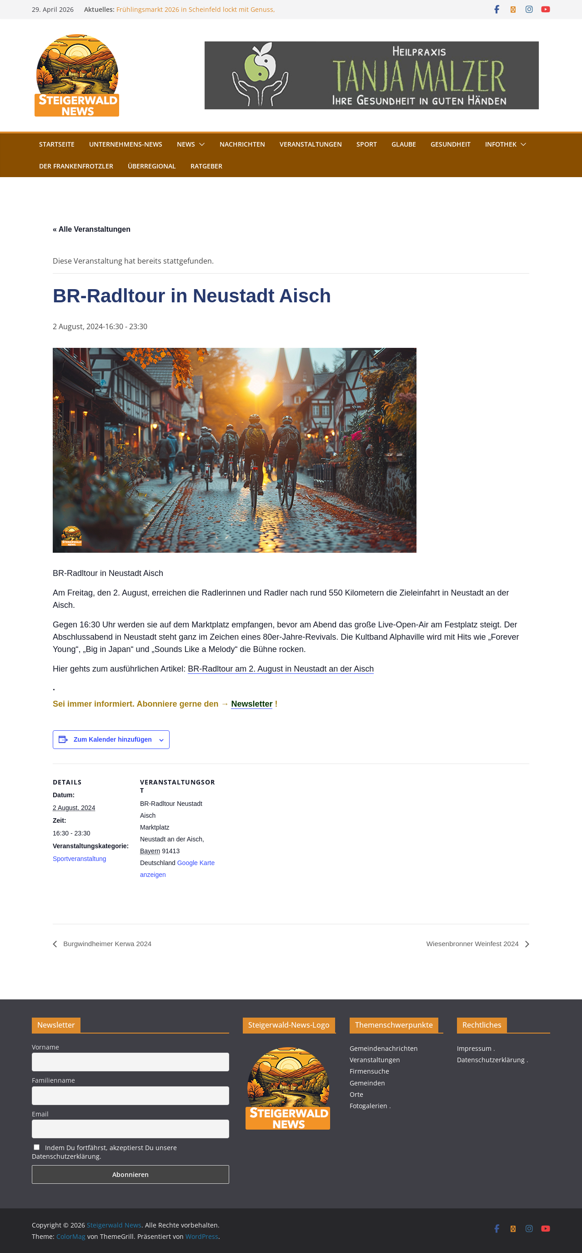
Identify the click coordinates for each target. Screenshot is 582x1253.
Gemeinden (367, 1083)
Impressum (474, 1048)
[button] (200, 144)
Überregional (152, 166)
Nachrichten (242, 144)
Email (40, 1114)
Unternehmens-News (125, 144)
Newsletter (251, 703)
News (186, 144)
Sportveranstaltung (79, 858)
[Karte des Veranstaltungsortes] (275, 827)
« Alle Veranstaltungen (91, 229)
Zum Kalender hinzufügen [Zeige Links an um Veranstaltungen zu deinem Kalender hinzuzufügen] (113, 739)
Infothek (501, 144)
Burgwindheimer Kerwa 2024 (109, 943)
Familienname (53, 1080)
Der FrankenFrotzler (76, 166)
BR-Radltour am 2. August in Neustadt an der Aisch (281, 668)
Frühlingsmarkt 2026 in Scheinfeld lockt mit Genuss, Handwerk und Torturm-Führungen (195, 14)
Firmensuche (369, 1071)
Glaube (403, 144)
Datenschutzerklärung (491, 1059)
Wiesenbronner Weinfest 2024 (471, 943)
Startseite (57, 144)
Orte (356, 1094)
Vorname (45, 1047)
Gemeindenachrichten (384, 1048)
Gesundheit (451, 144)
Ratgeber (206, 166)
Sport (366, 144)
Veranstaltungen (311, 144)
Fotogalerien (368, 1105)
